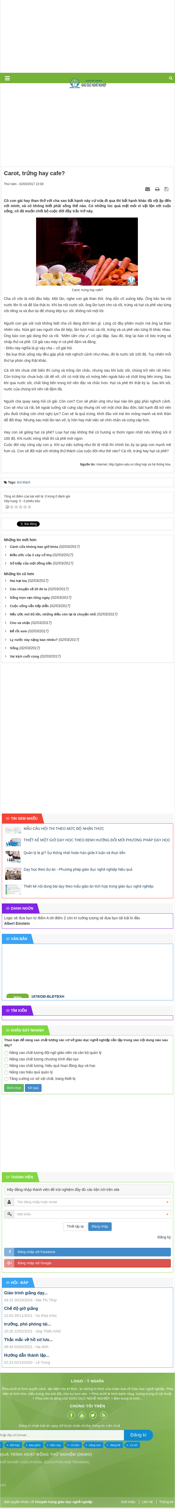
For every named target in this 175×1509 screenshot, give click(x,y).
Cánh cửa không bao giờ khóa (34, 547)
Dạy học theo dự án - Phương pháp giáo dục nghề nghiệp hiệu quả (78, 869)
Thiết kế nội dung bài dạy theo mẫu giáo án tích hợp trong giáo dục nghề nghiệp (88, 886)
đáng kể (24, 1445)
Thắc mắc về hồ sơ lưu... (28, 1339)
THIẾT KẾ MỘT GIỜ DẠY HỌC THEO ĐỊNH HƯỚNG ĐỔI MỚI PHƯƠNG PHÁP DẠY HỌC (97, 840)
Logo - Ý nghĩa (46, 1381)
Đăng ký (164, 1237)
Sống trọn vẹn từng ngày (30, 598)
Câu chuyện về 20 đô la (28, 589)
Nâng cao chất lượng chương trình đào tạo (41, 1059)
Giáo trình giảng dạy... (26, 1293)
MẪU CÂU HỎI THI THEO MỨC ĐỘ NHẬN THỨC (64, 828)
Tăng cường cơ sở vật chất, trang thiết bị (40, 1079)
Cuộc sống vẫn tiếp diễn (29, 606)
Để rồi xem (18, 631)
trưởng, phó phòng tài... (27, 1324)
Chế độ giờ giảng (21, 1308)
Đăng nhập (100, 1226)
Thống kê (166, 1502)
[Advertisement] (87, 36)
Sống (14, 648)
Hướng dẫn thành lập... (26, 1355)
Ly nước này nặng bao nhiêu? (34, 640)
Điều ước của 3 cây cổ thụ (31, 555)
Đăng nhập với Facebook (36, 1252)
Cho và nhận (20, 623)
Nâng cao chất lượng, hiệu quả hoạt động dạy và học (50, 1066)
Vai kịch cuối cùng (24, 656)
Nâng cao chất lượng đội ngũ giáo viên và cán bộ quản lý (53, 1053)
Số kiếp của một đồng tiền (31, 563)
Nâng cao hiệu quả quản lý (28, 1072)
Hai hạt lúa (18, 581)
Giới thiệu (128, 1502)
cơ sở (42, 1445)
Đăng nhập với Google (34, 1263)
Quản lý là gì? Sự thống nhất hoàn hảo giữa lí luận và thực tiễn (74, 853)
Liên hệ (147, 1502)
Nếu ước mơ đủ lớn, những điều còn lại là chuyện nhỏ (53, 614)
